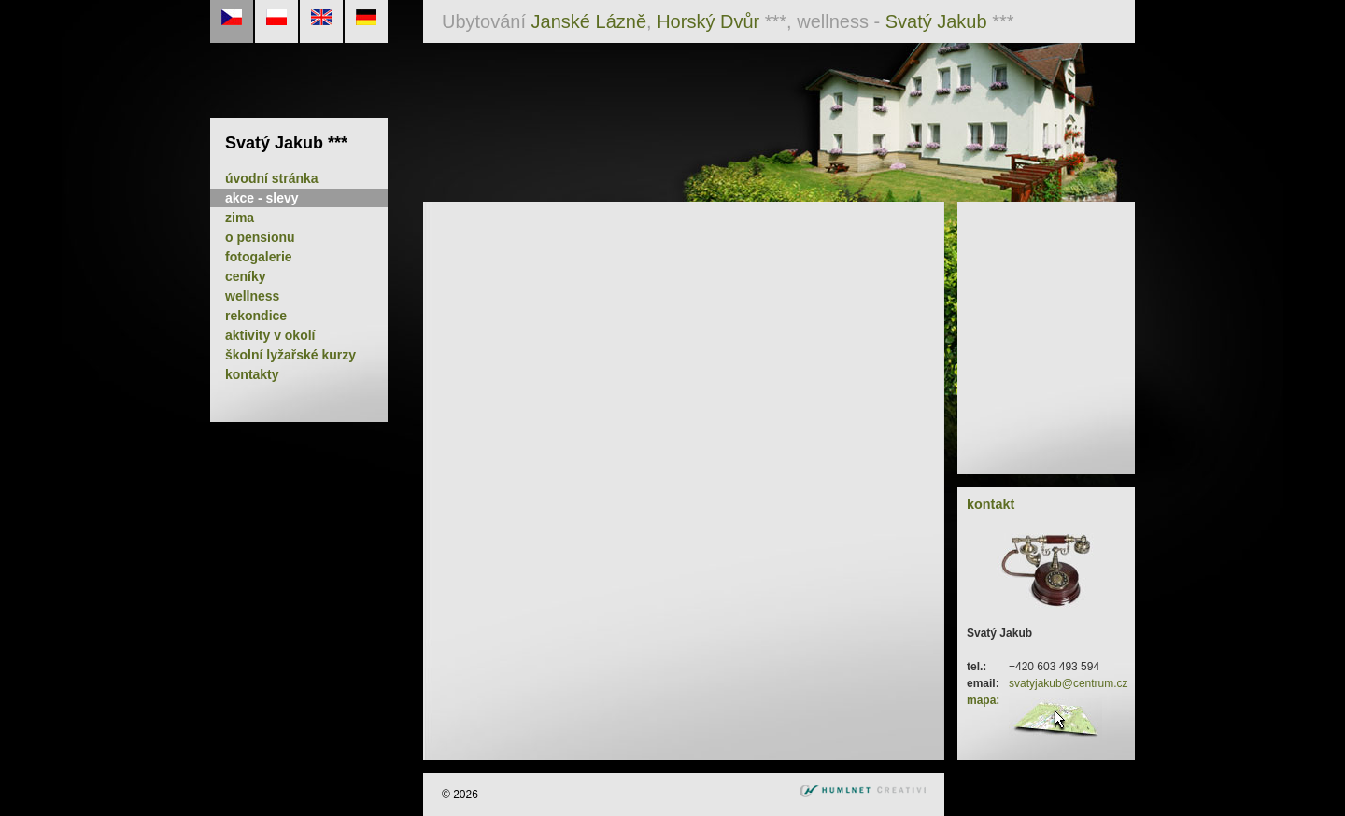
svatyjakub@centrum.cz (1068, 683)
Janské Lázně (588, 21)
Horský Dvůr (708, 21)
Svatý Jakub (936, 21)
